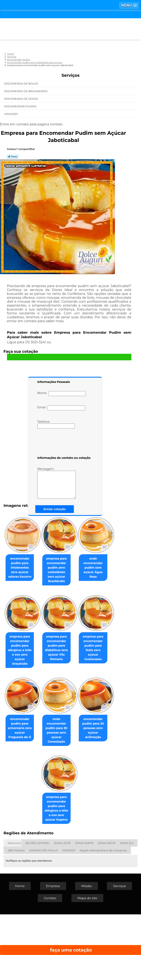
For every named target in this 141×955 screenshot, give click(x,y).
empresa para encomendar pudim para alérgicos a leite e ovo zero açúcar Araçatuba (78, 641)
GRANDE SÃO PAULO (43, 891)
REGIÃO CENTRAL (37, 883)
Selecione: (14, 883)
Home (20, 927)
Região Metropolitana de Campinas (103, 891)
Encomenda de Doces (21, 98)
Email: (61, 407)
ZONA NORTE (84, 883)
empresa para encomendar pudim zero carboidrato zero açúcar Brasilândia (78, 567)
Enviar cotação (55, 509)
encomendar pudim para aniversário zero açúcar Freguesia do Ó (35, 780)
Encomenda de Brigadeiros (26, 91)
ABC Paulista (16, 891)
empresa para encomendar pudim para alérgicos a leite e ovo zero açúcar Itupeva (78, 851)
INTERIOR (68, 891)
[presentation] (63, 443)
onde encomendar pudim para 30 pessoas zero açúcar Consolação (78, 780)
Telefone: (56, 424)
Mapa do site (87, 939)
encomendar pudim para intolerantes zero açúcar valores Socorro (35, 565)
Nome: (61, 393)
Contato (50, 939)
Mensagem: (56, 483)
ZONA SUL (127, 883)
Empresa (53, 927)
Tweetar (12, 156)
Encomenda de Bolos (21, 83)
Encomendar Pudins (20, 106)
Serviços (71, 75)
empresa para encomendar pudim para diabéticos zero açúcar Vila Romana (35, 711)
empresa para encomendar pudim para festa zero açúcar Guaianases (78, 711)
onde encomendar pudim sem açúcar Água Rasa (35, 636)
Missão (86, 927)
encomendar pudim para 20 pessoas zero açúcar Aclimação (35, 849)
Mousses (11, 114)
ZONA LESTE (62, 883)
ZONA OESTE (107, 883)
